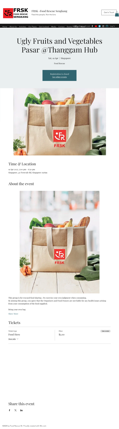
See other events (59, 77)
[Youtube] (96, 26)
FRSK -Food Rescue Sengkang (50, 11)
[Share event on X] (15, 410)
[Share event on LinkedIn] (21, 410)
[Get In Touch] (109, 12)
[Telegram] (99, 26)
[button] (117, 14)
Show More (13, 313)
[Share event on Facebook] (9, 410)
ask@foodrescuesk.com (81, 26)
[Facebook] (92, 26)
